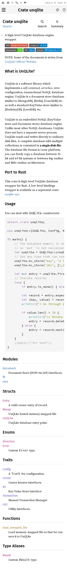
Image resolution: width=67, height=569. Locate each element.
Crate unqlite (30, 10)
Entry (6, 400)
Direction (9, 441)
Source (7, 26)
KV (4, 487)
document (9, 368)
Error (6, 446)
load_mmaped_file (15, 527)
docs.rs (49, 2)
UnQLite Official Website (20, 62)
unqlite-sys (12, 194)
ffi (4, 377)
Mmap (7, 409)
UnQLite (8, 418)
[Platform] (18, 3)
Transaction (10, 495)
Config (7, 469)
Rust (60, 2)
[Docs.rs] (3, 3)
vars (5, 381)
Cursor (7, 478)
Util (5, 504)
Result (7, 555)
